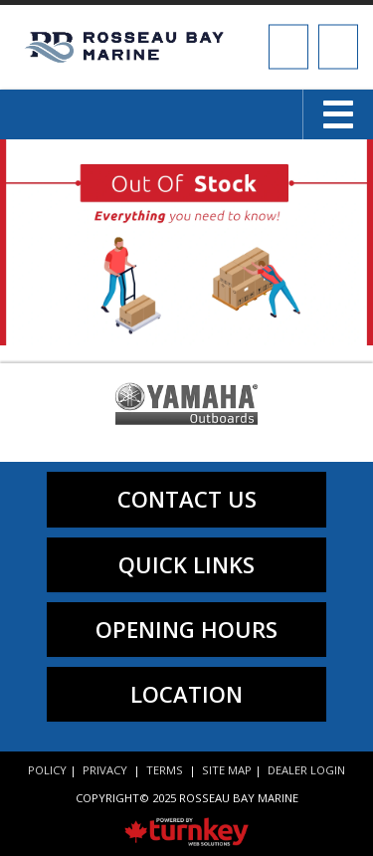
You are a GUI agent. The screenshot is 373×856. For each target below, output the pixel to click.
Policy (47, 769)
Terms (164, 769)
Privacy (105, 769)
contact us (187, 499)
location (186, 694)
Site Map (227, 769)
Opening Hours (186, 629)
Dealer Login (306, 769)
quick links (186, 564)
